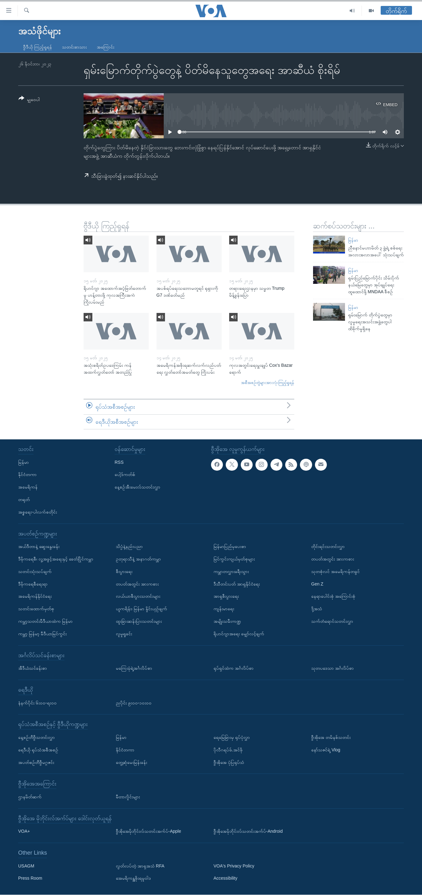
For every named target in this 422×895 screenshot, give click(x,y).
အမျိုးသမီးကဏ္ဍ (227, 621)
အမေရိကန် (28, 487)
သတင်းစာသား (74, 46)
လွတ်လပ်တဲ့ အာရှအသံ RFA (140, 865)
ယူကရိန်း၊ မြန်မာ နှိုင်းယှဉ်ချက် (141, 608)
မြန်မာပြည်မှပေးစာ (230, 546)
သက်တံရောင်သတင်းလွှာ (332, 621)
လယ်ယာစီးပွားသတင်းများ (138, 596)
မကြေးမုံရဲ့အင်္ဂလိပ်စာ (134, 668)
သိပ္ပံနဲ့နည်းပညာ (129, 546)
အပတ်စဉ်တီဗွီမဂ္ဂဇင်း (36, 762)
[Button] (29, 100)
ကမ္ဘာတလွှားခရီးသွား (231, 571)
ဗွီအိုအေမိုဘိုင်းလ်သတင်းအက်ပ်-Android (248, 831)
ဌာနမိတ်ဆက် (30, 796)
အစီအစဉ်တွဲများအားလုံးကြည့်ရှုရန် (267, 382)
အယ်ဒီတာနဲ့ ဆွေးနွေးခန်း (38, 546)
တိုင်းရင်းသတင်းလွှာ (328, 546)
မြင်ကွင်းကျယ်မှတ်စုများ (234, 558)
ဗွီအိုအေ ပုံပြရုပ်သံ (229, 762)
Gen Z (317, 583)
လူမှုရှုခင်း (124, 633)
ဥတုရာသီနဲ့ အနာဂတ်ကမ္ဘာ (138, 558)
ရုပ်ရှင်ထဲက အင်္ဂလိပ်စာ (234, 668)
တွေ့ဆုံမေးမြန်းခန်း (131, 762)
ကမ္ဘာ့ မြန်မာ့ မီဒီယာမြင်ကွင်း (42, 633)
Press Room (30, 878)
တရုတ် (24, 499)
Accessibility (225, 878)
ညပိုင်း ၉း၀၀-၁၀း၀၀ (134, 702)
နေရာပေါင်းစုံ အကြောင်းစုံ (333, 596)
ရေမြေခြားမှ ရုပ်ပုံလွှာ (232, 737)
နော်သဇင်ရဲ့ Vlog (325, 749)
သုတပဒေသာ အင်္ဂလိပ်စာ (332, 668)
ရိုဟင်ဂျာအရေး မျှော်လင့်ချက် (239, 633)
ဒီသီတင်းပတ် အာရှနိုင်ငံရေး (237, 583)
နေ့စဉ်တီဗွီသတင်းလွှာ (36, 737)
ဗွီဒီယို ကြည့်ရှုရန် (37, 46)
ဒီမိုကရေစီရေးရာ (33, 583)
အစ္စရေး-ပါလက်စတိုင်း (37, 511)
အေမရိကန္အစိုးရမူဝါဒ (133, 878)
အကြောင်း (105, 46)
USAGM (26, 865)
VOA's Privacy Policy (234, 865)
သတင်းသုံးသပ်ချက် (35, 571)
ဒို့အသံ (316, 608)
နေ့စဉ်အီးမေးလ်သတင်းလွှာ (137, 487)
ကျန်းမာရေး (224, 608)
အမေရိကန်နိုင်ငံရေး (35, 596)
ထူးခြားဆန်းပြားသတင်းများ (139, 621)
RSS (119, 462)
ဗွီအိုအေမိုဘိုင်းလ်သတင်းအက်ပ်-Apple (148, 831)
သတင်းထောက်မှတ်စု (36, 608)
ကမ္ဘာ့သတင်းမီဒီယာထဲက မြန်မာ (45, 621)
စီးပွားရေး (124, 571)
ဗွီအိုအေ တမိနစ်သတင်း (331, 737)
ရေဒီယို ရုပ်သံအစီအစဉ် (38, 749)
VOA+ (24, 831)
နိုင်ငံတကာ (27, 474)
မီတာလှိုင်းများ (128, 796)
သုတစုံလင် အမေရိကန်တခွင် (335, 571)
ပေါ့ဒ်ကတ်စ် (125, 474)
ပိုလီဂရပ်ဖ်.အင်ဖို (228, 749)
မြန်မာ (353, 240)
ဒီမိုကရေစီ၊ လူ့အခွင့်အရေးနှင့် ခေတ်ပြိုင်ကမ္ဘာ (55, 558)
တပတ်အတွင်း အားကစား (137, 583)
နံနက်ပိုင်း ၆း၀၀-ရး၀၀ (37, 702)
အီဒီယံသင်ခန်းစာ (32, 668)
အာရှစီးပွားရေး (226, 596)
